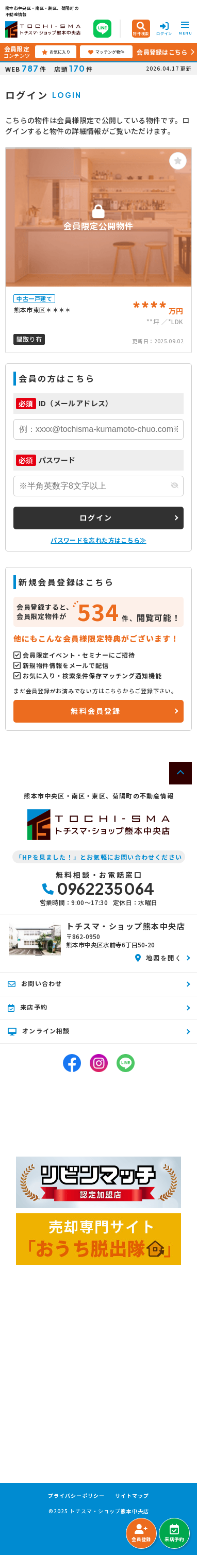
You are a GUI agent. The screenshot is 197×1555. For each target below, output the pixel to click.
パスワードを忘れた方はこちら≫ (98, 540)
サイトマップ (132, 1495)
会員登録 (141, 1533)
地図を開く (158, 958)
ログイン (96, 517)
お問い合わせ (35, 983)
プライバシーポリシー (76, 1495)
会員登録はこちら (162, 51)
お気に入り (56, 52)
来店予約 (174, 1533)
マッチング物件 (106, 52)
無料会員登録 (96, 711)
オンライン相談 (39, 1030)
